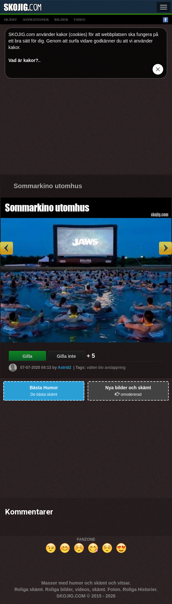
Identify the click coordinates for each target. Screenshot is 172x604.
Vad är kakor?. (24, 60)
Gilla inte (66, 356)
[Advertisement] (86, 128)
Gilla (27, 356)
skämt (10, 19)
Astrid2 (64, 367)
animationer (35, 19)
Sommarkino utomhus (48, 185)
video (79, 19)
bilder (61, 19)
